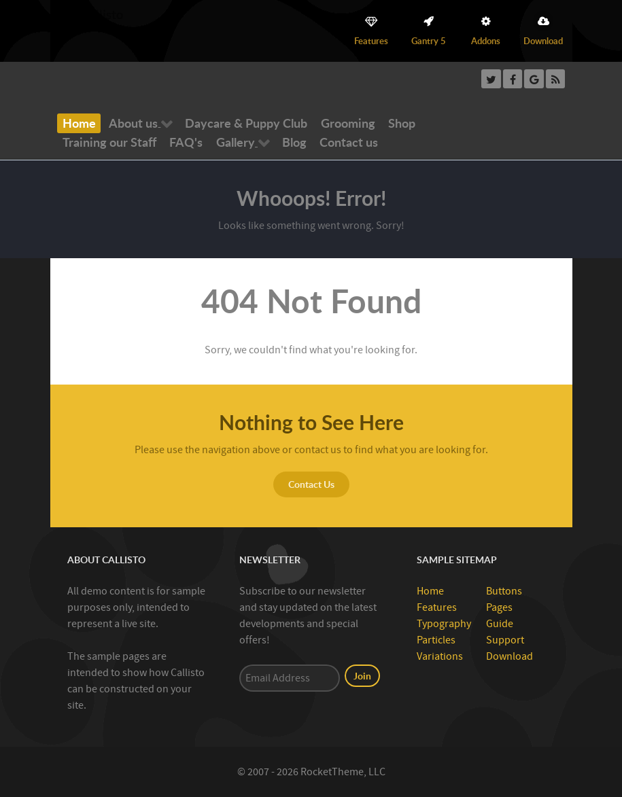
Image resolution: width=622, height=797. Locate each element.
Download (509, 656)
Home (430, 591)
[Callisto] (90, 13)
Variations (440, 656)
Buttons (504, 591)
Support (505, 640)
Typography (444, 624)
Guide (499, 624)
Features (437, 607)
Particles (436, 640)
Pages (499, 607)
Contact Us (311, 484)
